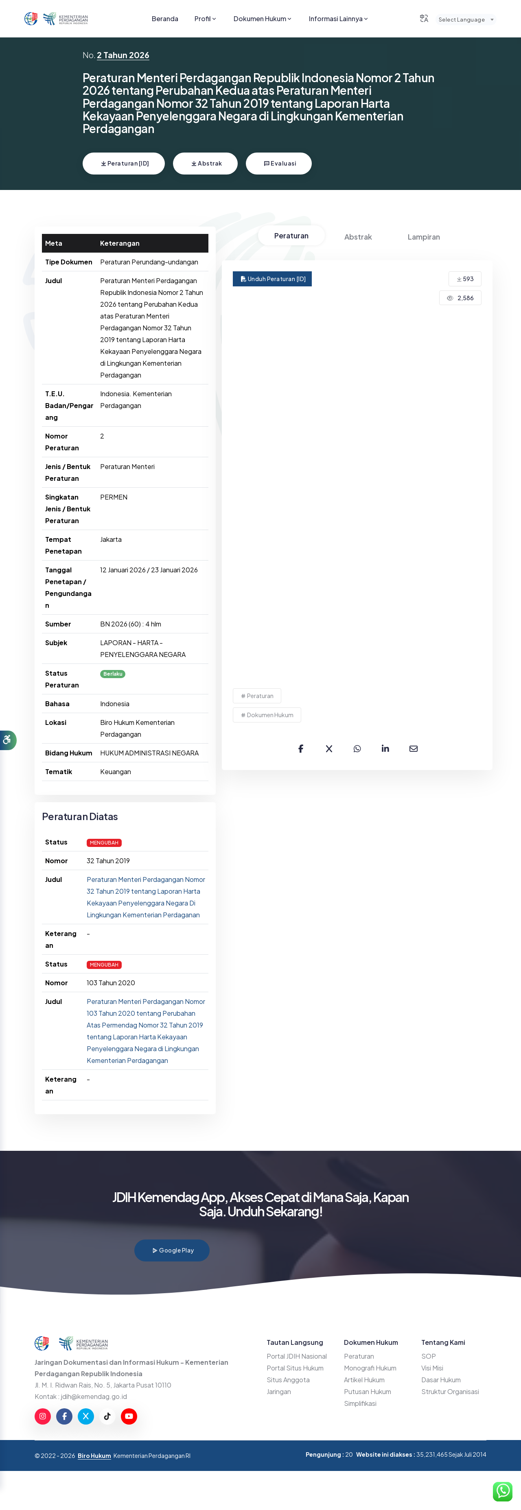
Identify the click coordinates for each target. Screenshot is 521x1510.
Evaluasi (280, 163)
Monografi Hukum (370, 1368)
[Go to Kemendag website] (65, 18)
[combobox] (466, 19)
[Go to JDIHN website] (30, 18)
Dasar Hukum (441, 1379)
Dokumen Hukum (263, 18)
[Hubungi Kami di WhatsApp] (503, 1492)
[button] (8, 740)
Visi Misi (432, 1368)
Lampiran (424, 236)
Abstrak (206, 163)
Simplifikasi (360, 1403)
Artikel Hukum (364, 1379)
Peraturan (291, 235)
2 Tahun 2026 (123, 55)
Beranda (165, 18)
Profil (206, 18)
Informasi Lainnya (339, 18)
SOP (428, 1356)
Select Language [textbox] (462, 19)
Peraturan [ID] (125, 163)
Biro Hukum (94, 1455)
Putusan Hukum (367, 1391)
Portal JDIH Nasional (297, 1356)
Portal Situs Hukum (295, 1368)
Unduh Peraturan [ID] (273, 278)
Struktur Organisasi (450, 1391)
